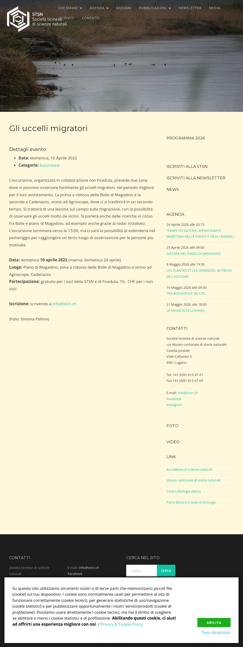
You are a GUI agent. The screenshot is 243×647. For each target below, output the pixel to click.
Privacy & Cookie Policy (121, 624)
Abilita (214, 622)
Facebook (173, 399)
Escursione (50, 165)
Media (214, 8)
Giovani (124, 8)
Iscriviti (66, 18)
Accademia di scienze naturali (189, 469)
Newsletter (190, 8)
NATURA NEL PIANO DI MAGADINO (193, 253)
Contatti (90, 18)
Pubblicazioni (153, 8)
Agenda (97, 8)
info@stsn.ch (64, 303)
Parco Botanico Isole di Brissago (191, 502)
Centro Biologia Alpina (183, 491)
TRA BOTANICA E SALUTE (185, 293)
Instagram (174, 404)
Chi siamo (68, 8)
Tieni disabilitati (216, 632)
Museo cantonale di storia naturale (193, 480)
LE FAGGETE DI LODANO (185, 310)
